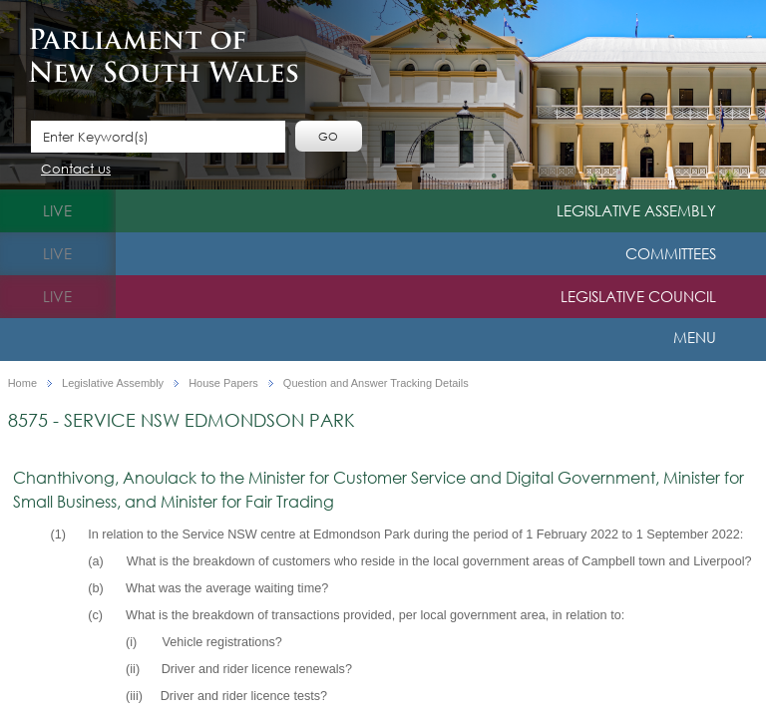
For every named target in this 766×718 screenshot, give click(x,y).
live (57, 210)
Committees (670, 253)
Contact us (76, 170)
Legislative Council (638, 296)
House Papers (223, 383)
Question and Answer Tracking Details (376, 383)
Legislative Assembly (636, 210)
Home (22, 383)
